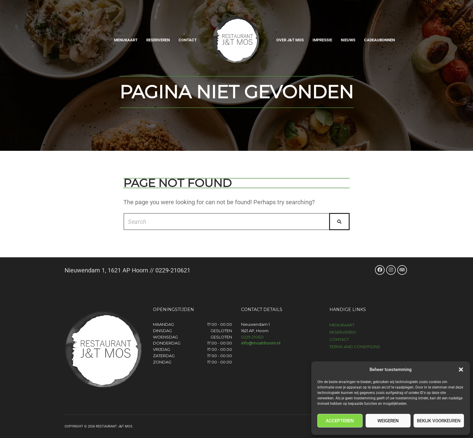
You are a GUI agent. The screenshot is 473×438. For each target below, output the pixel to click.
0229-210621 (252, 337)
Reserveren (158, 40)
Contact (188, 40)
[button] (461, 370)
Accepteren (340, 421)
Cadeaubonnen (379, 40)
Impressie (322, 40)
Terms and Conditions (354, 346)
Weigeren (388, 421)
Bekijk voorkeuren (439, 421)
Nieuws (348, 40)
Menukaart (126, 40)
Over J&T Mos (290, 40)
